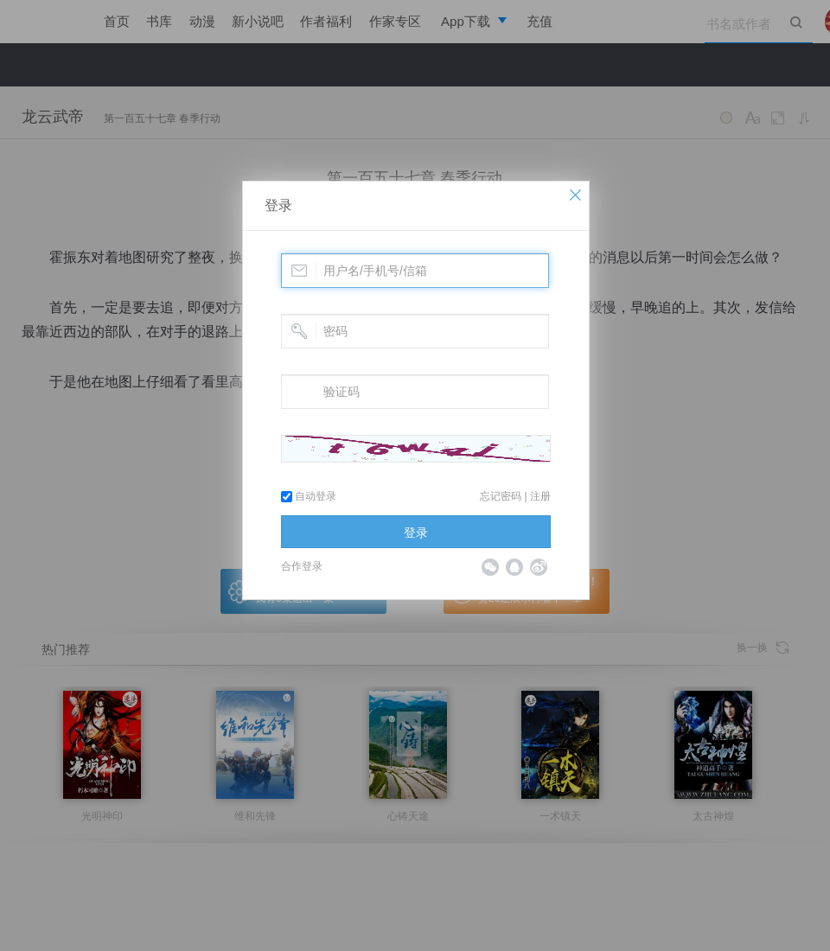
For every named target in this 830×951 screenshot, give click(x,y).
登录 (278, 205)
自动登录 (308, 496)
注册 (540, 496)
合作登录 (301, 566)
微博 (538, 567)
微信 (490, 567)
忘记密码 (500, 496)
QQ (514, 567)
